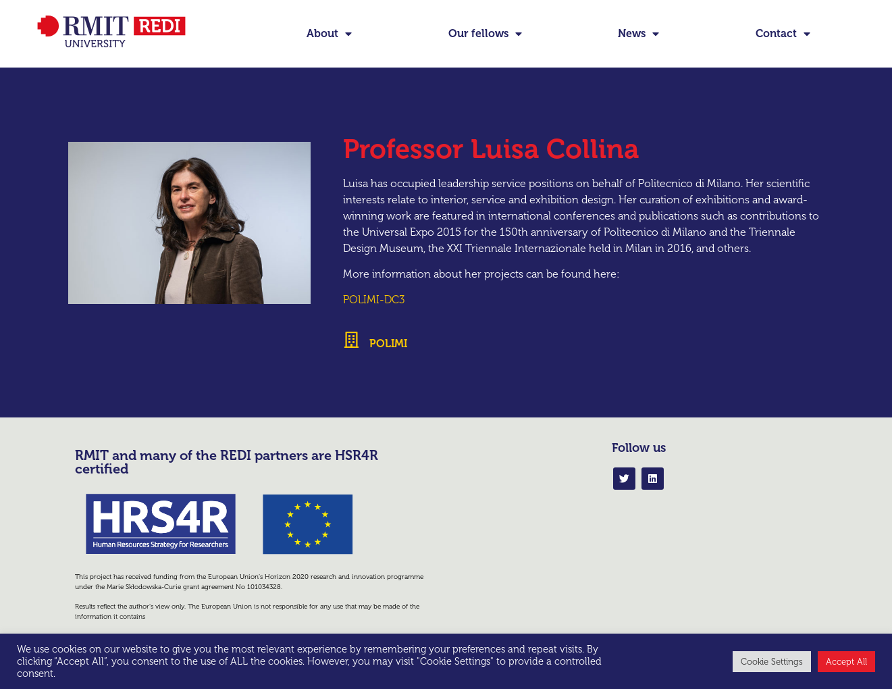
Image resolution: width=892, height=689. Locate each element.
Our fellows (485, 34)
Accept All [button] (846, 662)
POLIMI (388, 343)
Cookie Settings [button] (772, 662)
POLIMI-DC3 (373, 299)
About (329, 34)
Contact (783, 34)
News (638, 34)
